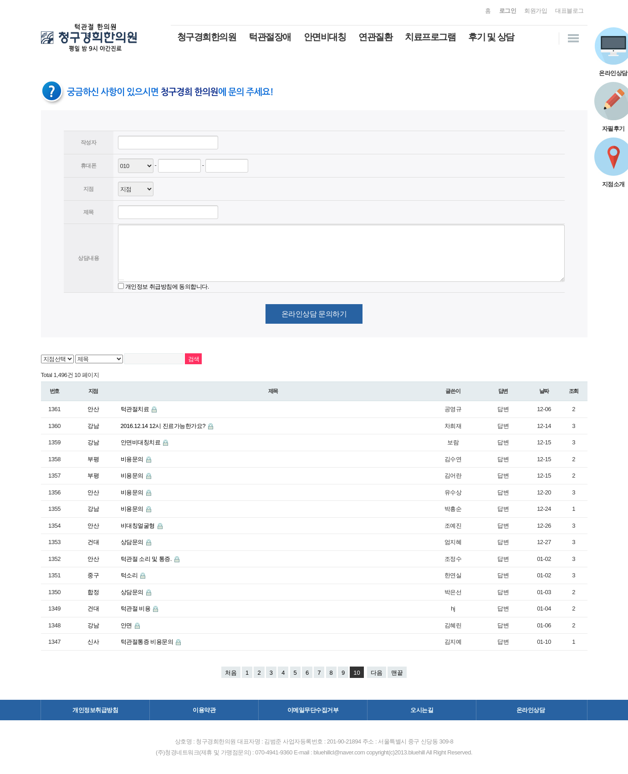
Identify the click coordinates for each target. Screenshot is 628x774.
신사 (93, 641)
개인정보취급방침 (95, 710)
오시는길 (421, 710)
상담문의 (133, 542)
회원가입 (535, 10)
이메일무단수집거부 (313, 710)
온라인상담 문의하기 (314, 314)
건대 (93, 542)
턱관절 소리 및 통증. (147, 558)
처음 (231, 672)
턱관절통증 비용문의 (148, 641)
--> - (135, 189)
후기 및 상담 (491, 37)
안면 (127, 625)
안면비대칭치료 (141, 442)
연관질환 (375, 37)
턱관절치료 (136, 409)
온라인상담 (530, 710)
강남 (93, 426)
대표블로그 (569, 10)
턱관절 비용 (136, 608)
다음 (377, 672)
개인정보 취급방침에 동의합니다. (167, 286)
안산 (93, 409)
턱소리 (130, 575)
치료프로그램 (430, 37)
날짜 (544, 391)
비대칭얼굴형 (138, 525)
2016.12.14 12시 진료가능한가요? (164, 426)
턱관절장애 (270, 37)
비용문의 (133, 459)
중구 (93, 575)
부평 (93, 459)
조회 (574, 391)
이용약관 (204, 710)
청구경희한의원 (206, 37)
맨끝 (397, 672)
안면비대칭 (325, 37)
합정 (93, 592)
